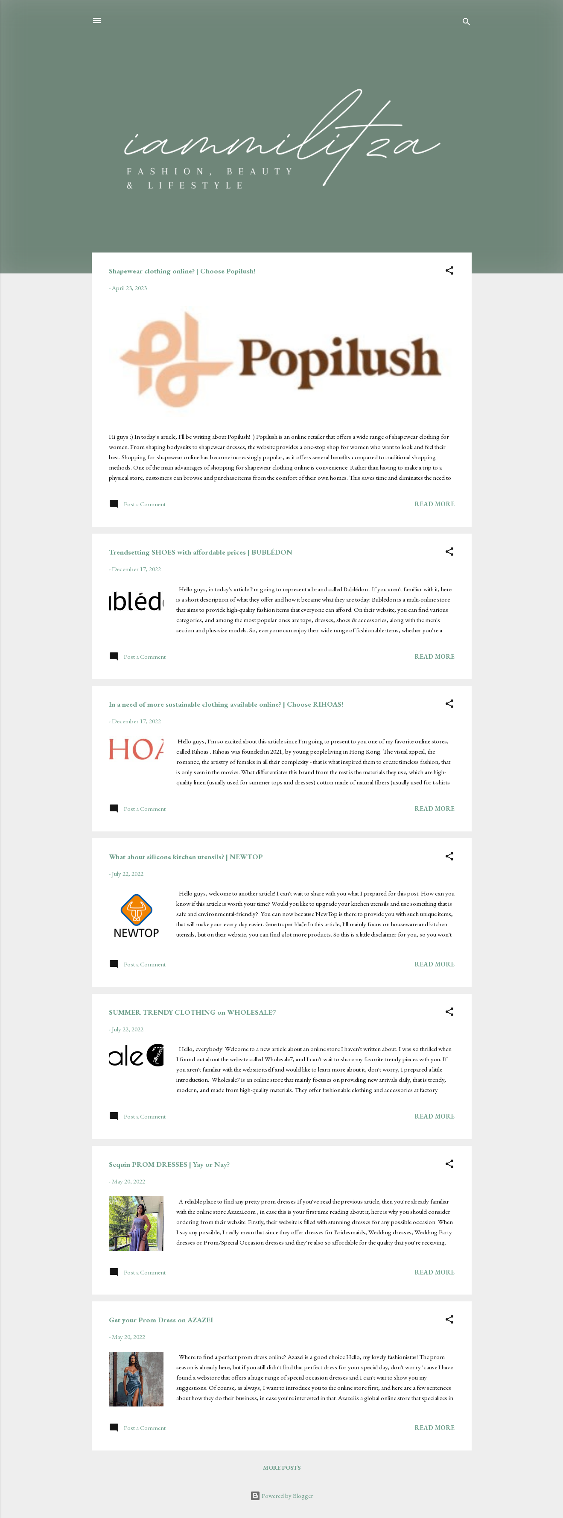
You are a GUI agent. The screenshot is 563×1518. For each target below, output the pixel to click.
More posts (281, 1467)
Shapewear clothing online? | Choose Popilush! (182, 271)
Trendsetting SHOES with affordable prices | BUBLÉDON (200, 552)
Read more (434, 504)
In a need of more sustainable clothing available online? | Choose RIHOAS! (226, 704)
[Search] (466, 23)
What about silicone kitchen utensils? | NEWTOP (186, 856)
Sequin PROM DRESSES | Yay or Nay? (169, 1164)
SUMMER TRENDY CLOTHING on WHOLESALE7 (192, 1012)
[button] (449, 272)
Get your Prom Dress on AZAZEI (161, 1319)
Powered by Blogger (281, 1496)
